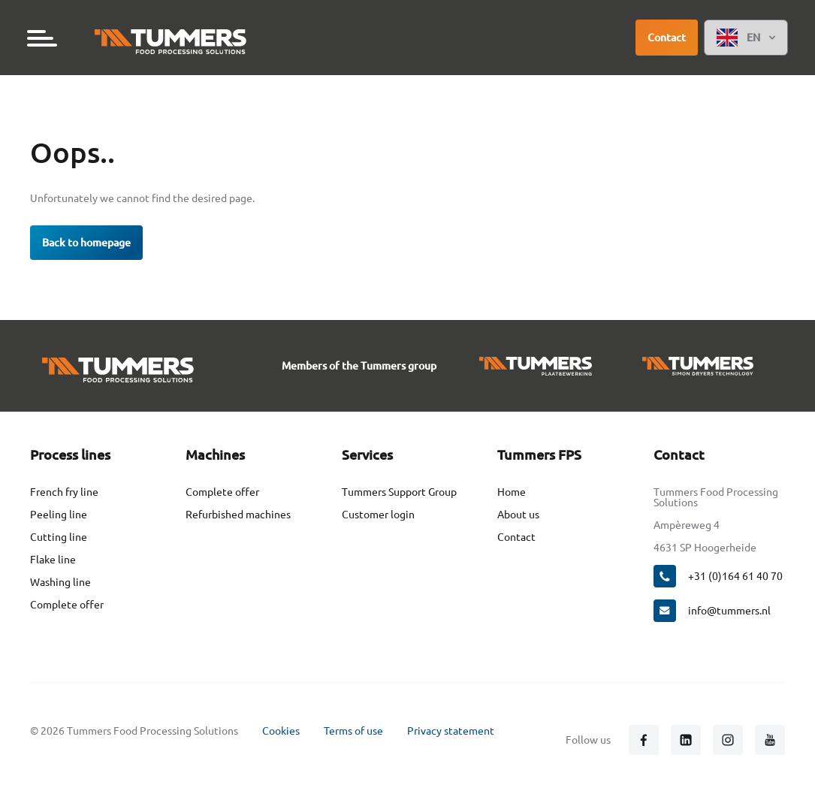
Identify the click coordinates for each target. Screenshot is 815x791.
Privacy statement (450, 731)
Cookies (281, 731)
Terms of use (353, 731)
